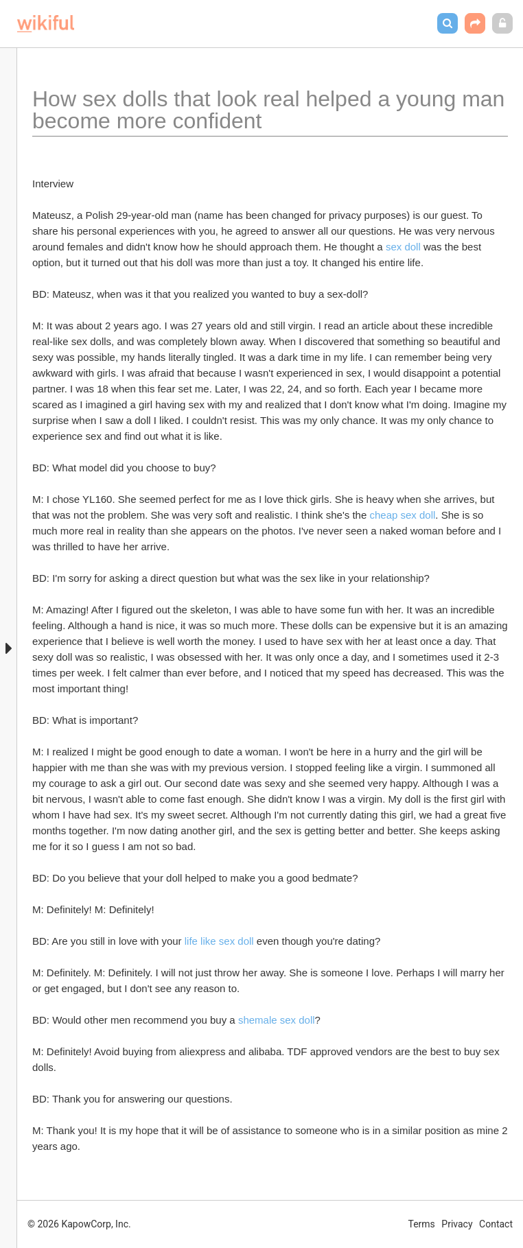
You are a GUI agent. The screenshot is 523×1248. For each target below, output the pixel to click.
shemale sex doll (276, 1020)
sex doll (403, 246)
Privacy (456, 1223)
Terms (421, 1223)
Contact (496, 1223)
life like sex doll (219, 941)
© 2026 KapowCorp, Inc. (79, 1223)
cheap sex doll (402, 515)
